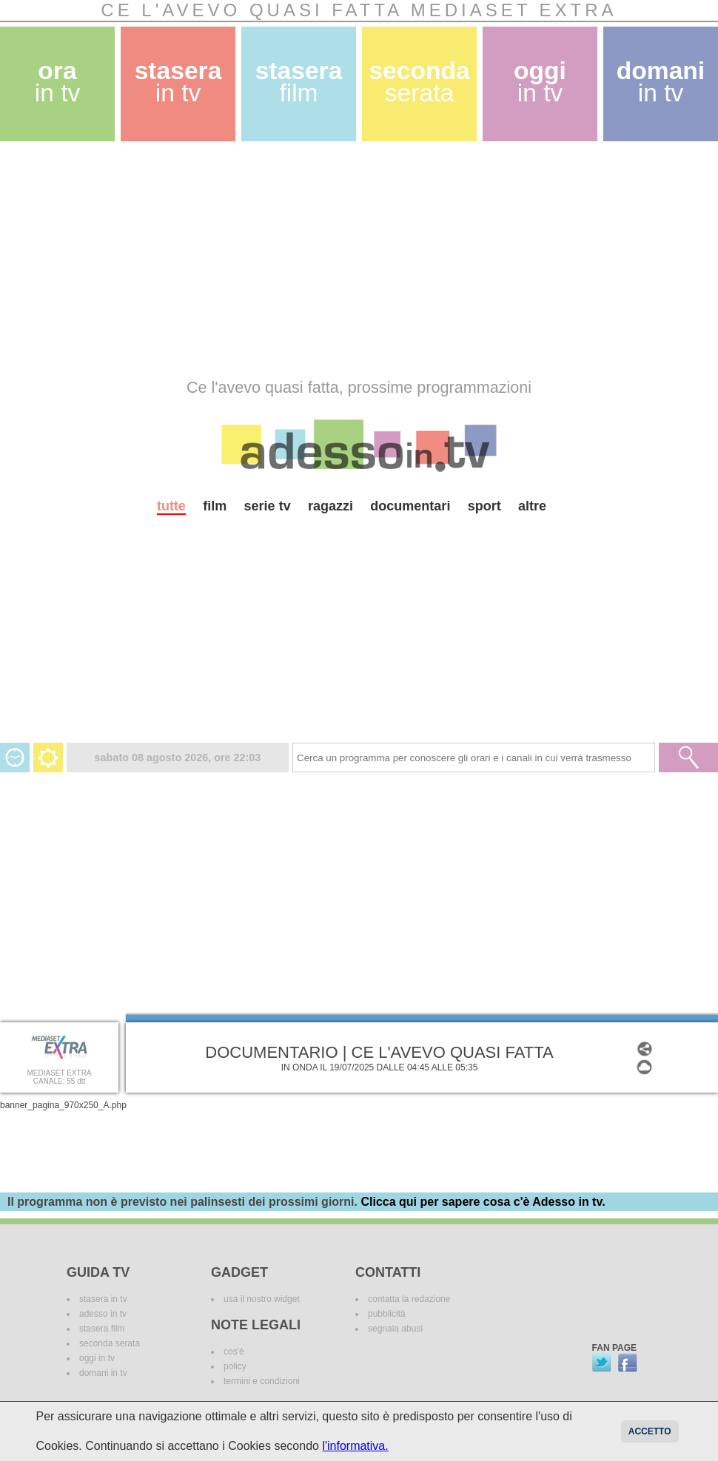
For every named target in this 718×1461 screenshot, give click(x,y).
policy (235, 1366)
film (215, 506)
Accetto (649, 1431)
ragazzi (330, 506)
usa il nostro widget (262, 1299)
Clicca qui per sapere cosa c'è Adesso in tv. (482, 1201)
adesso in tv (103, 1314)
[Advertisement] (284, 259)
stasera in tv (103, 1299)
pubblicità (387, 1314)
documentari (410, 506)
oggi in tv (97, 1358)
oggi (540, 82)
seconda (419, 82)
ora (58, 82)
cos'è (234, 1351)
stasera (178, 82)
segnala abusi (395, 1328)
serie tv (267, 506)
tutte (171, 506)
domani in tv (103, 1373)
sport (484, 506)
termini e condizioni (262, 1381)
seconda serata (109, 1343)
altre (532, 506)
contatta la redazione (409, 1299)
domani (661, 82)
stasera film (101, 1328)
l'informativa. (355, 1446)
